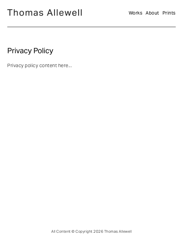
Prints (169, 13)
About (152, 13)
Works (136, 13)
